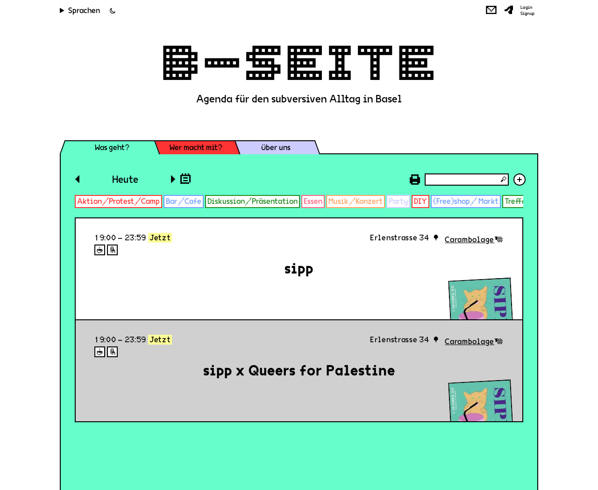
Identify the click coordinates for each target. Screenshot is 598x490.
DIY (420, 201)
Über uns (276, 147)
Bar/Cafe (183, 201)
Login (526, 7)
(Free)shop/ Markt (465, 201)
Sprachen (84, 10)
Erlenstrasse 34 (399, 238)
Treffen (517, 201)
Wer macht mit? (196, 147)
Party (398, 201)
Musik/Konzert (355, 201)
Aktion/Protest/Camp (118, 201)
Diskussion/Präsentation (252, 201)
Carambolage (469, 240)
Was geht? (112, 147)
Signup (527, 13)
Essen (313, 201)
